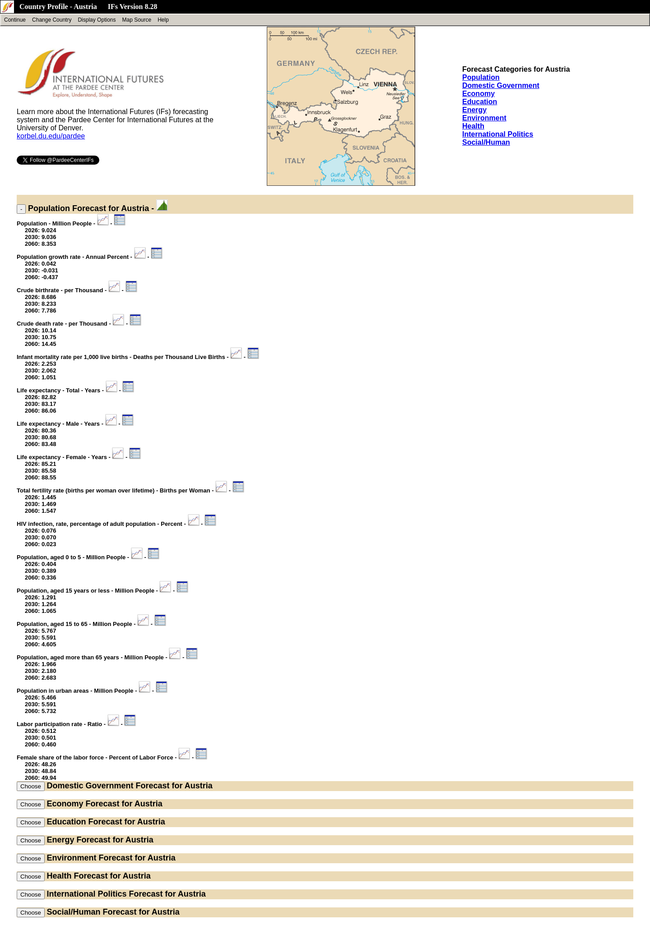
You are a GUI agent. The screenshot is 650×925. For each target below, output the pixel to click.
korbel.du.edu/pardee (51, 136)
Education (479, 102)
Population (481, 77)
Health (473, 126)
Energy (474, 110)
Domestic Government (500, 85)
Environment (484, 118)
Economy (478, 93)
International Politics (497, 134)
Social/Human (486, 142)
